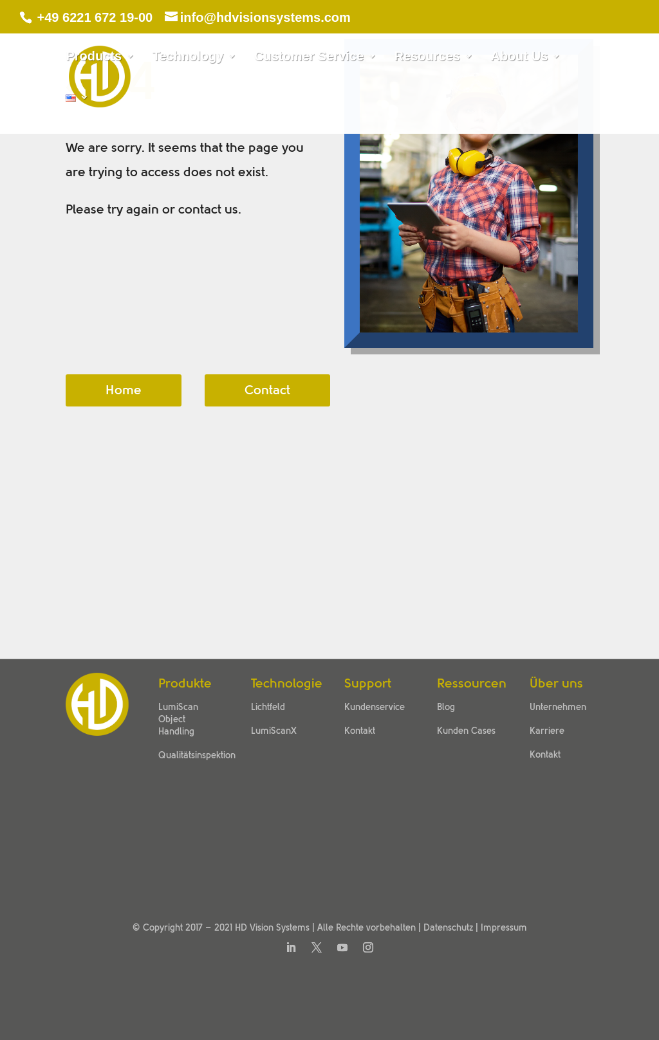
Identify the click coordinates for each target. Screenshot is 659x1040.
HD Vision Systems (272, 928)
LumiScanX (274, 731)
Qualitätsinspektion (197, 755)
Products (94, 57)
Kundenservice (374, 707)
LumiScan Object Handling (178, 719)
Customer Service (309, 57)
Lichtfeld (268, 707)
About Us (519, 57)
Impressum (504, 928)
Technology (188, 57)
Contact (267, 390)
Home (124, 390)
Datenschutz (448, 928)
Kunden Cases (466, 731)
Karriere (547, 731)
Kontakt (359, 731)
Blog (446, 707)
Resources (427, 57)
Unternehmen (558, 707)
